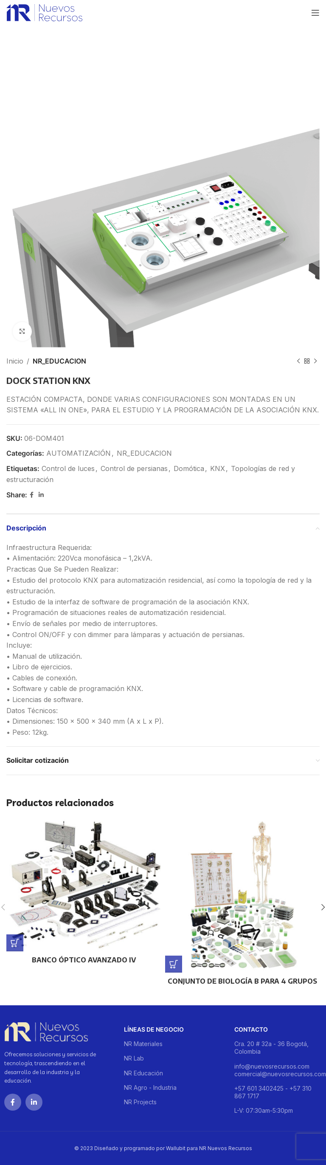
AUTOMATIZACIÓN (78, 453)
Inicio (14, 361)
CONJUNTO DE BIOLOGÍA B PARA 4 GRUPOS (242, 981)
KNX (217, 468)
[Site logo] (44, 12)
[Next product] (315, 361)
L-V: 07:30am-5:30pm (263, 1110)
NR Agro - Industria (150, 1087)
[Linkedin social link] (41, 495)
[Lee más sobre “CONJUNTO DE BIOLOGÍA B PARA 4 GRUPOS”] (173, 964)
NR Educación (143, 1073)
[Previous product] (298, 361)
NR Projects (140, 1102)
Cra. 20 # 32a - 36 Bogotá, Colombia (271, 1047)
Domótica (189, 468)
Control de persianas (134, 468)
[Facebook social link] (31, 495)
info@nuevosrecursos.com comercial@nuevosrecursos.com (278, 1070)
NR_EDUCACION (59, 361)
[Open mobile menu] (315, 12)
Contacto (251, 1029)
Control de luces (68, 468)
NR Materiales (143, 1043)
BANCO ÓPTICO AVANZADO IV (84, 960)
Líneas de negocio (154, 1029)
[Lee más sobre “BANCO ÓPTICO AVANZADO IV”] (14, 942)
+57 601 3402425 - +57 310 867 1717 (273, 1092)
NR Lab (134, 1058)
